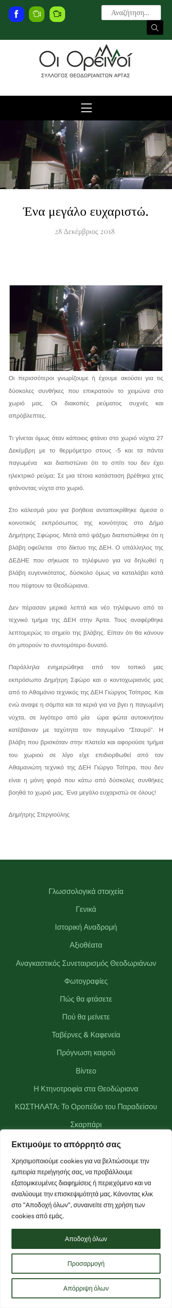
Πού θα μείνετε (86, 1017)
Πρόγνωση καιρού (85, 1052)
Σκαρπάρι (86, 1124)
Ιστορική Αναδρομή (86, 927)
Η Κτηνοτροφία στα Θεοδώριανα (86, 1089)
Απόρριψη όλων (86, 1288)
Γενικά (86, 909)
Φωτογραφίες (86, 981)
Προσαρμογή (86, 1263)
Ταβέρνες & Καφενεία (86, 1034)
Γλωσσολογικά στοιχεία (86, 891)
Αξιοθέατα (86, 945)
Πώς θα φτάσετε (86, 999)
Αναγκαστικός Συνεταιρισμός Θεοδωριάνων (86, 963)
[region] (86, 1218)
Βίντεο (86, 1071)
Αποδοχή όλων (86, 1239)
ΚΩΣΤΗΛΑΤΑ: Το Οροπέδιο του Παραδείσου (86, 1106)
